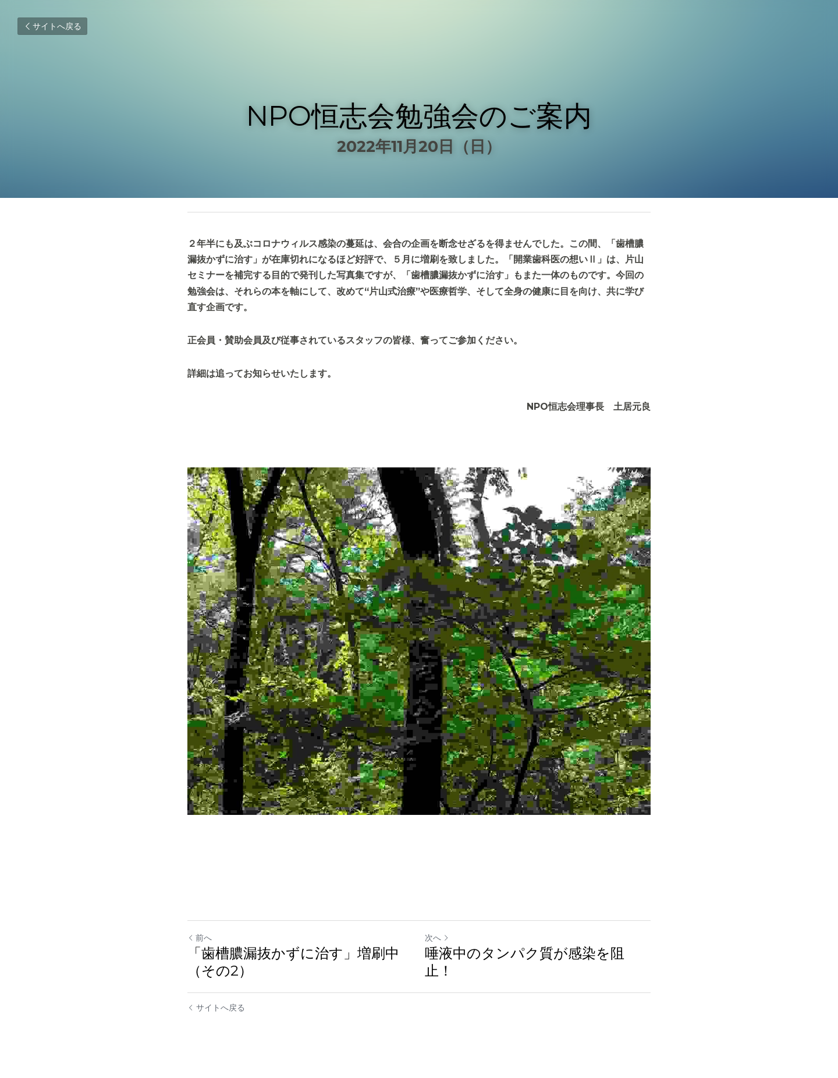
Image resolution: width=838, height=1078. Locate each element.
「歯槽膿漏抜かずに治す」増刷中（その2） (293, 962)
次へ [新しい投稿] (437, 937)
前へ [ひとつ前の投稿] (199, 937)
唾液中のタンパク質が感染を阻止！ (524, 962)
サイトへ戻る (52, 26)
